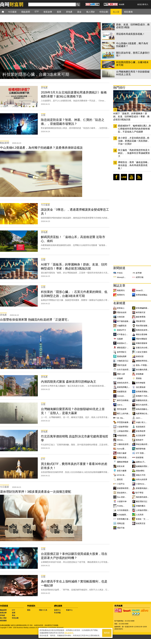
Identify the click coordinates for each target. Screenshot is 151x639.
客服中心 (69, 610)
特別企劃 (15, 618)
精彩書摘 (3, 621)
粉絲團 (121, 4)
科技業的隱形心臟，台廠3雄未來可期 (36, 74)
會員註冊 (140, 4)
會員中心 (57, 610)
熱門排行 (119, 87)
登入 (146, 4)
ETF (13, 610)
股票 (13, 613)
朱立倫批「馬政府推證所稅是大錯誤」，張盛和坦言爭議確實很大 (134, 153)
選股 (28, 610)
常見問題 (57, 613)
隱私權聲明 (68, 633)
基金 (13, 615)
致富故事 (3, 613)
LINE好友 (124, 177)
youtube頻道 (131, 177)
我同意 (107, 633)
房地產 (2, 615)
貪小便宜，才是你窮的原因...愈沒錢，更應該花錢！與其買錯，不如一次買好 (134, 141)
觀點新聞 (3, 610)
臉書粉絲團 (116, 177)
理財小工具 (43, 610)
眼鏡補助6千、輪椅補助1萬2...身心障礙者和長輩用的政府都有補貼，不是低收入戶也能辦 (134, 128)
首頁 (5, 11)
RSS (139, 177)
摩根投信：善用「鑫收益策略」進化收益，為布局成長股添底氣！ (134, 165)
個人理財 (3, 618)
